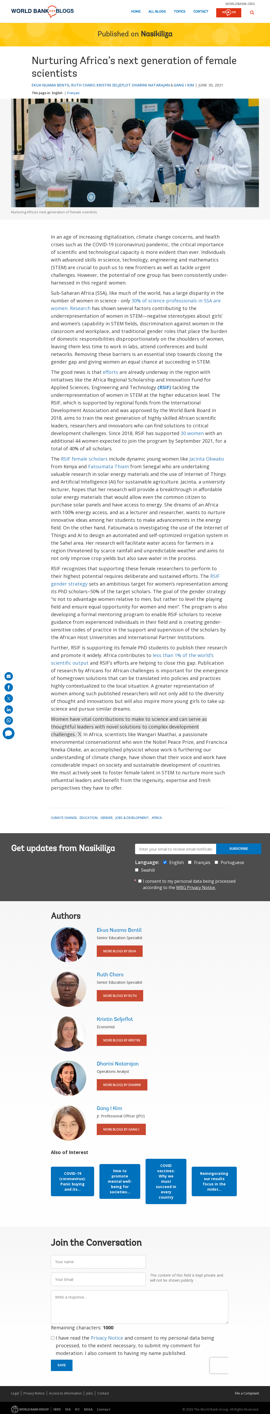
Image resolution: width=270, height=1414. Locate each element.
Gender (106, 817)
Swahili (148, 870)
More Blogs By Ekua (119, 951)
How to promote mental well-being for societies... (120, 1181)
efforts (110, 372)
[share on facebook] (8, 687)
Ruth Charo (83, 85)
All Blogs (157, 11)
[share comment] (9, 733)
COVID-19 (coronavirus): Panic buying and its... (72, 1181)
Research (80, 308)
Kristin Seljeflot (114, 85)
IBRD (57, 1409)
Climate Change (64, 817)
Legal (15, 1393)
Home (136, 11)
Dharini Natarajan (151, 85)
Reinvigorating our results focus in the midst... (214, 1181)
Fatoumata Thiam (108, 466)
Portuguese (232, 862)
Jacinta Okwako (206, 459)
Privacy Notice (107, 1338)
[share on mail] (8, 676)
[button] (252, 12)
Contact (200, 11)
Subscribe (238, 849)
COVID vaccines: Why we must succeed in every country (166, 1181)
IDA (68, 1409)
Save (61, 1365)
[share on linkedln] (8, 709)
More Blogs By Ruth (120, 995)
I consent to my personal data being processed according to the (189, 884)
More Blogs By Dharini (122, 1085)
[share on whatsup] (8, 720)
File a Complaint (247, 1393)
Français (73, 93)
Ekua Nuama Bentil (51, 85)
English (57, 93)
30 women (192, 433)
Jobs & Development (132, 817)
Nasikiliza (156, 34)
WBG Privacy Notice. (196, 887)
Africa (157, 817)
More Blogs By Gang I (121, 1129)
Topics (179, 11)
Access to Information (65, 1393)
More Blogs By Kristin (121, 1040)
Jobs (89, 1393)
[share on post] (8, 698)
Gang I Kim (183, 85)
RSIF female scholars (84, 459)
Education (89, 817)
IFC (77, 1409)
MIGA (88, 1409)
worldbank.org (240, 3)
